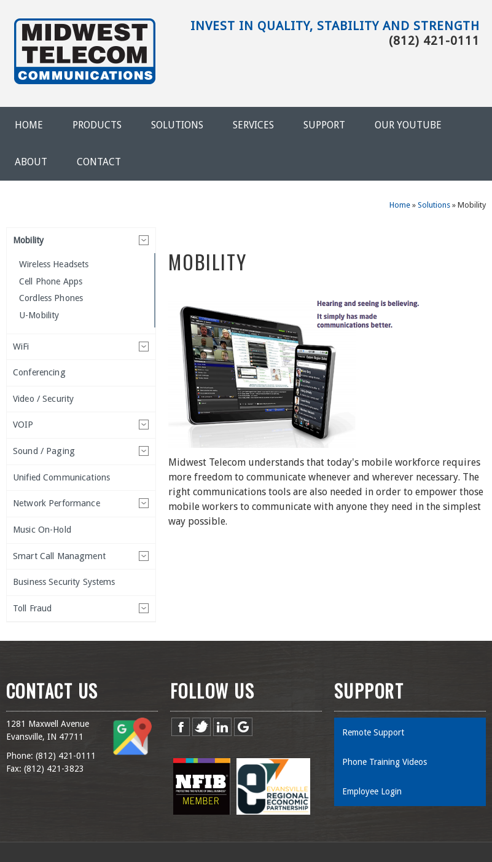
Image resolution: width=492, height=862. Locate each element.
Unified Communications (61, 477)
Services (253, 125)
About (31, 162)
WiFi (21, 346)
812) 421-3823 (55, 769)
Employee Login (372, 791)
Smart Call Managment (59, 556)
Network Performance (56, 503)
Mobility (28, 240)
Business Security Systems (64, 582)
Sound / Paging (44, 451)
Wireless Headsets (53, 264)
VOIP (23, 424)
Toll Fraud (32, 608)
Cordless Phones (51, 298)
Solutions (177, 125)
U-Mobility (39, 315)
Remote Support (373, 732)
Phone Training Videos (384, 762)
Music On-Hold (42, 530)
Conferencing (39, 372)
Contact (99, 162)
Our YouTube (408, 125)
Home (29, 125)
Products (97, 125)
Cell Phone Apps (50, 281)
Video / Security (43, 399)
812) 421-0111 (67, 756)
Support (324, 125)
